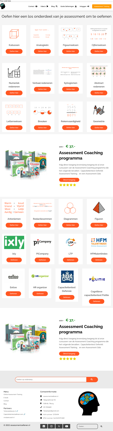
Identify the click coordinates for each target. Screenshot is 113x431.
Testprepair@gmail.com (51, 411)
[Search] (101, 426)
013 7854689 (47, 407)
